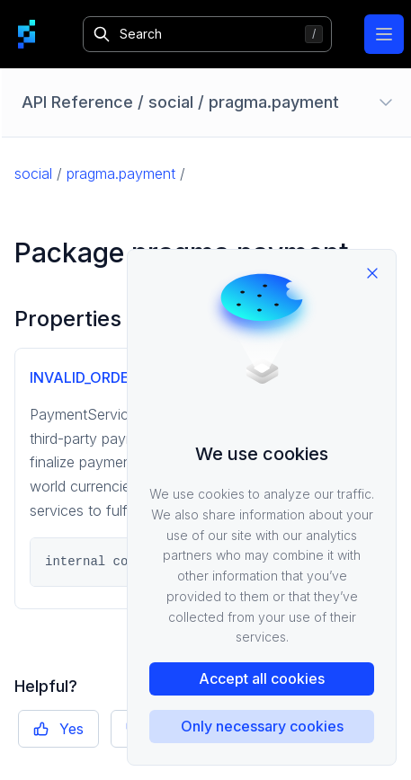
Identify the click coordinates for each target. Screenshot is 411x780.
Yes (58, 729)
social (33, 173)
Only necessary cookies (262, 726)
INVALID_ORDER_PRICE (108, 377)
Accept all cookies (262, 678)
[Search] (207, 34)
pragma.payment (121, 173)
